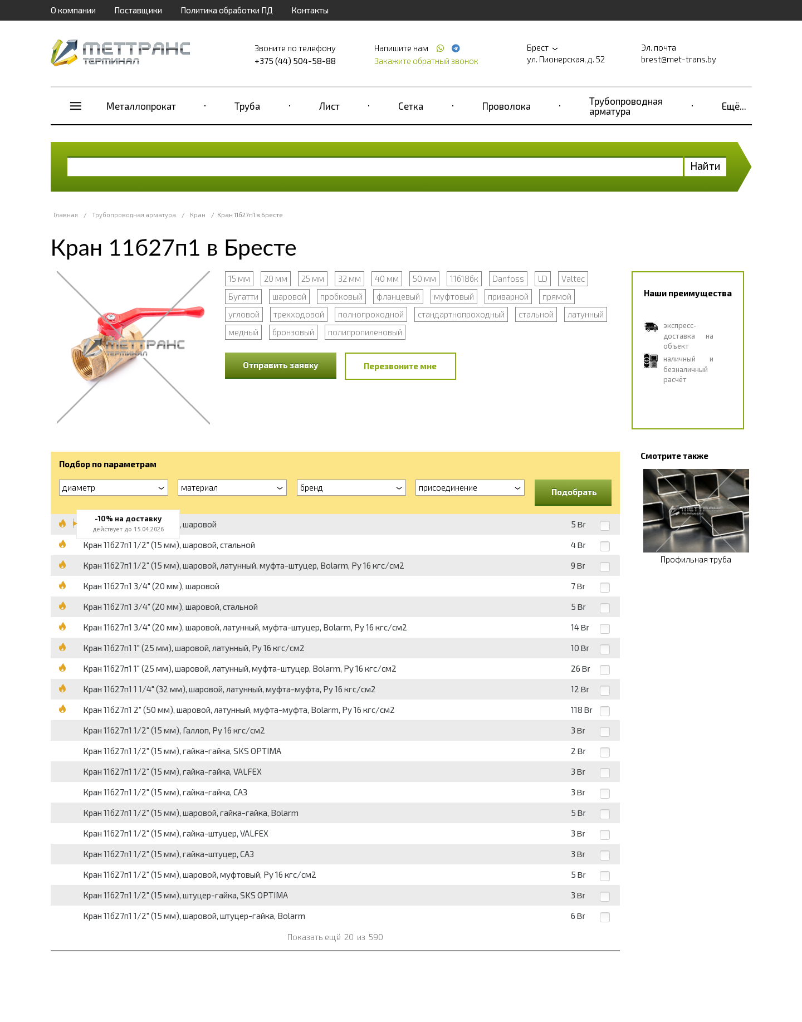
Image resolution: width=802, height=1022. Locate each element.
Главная (65, 214)
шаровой (289, 296)
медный (243, 332)
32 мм (349, 278)
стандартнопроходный (461, 314)
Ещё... (734, 106)
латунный (586, 314)
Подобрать (574, 492)
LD (542, 278)
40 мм (387, 278)
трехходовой (298, 314)
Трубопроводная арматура (626, 106)
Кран (198, 214)
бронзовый (293, 332)
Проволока (506, 106)
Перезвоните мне (400, 366)
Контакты (310, 10)
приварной (508, 296)
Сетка (410, 106)
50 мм (424, 278)
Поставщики (138, 10)
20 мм (275, 278)
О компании (73, 10)
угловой (244, 314)
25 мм (312, 278)
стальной (536, 314)
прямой (556, 296)
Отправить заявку (281, 365)
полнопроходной (371, 314)
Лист (329, 106)
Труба (247, 106)
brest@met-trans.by (678, 59)
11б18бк (464, 278)
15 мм (239, 278)
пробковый (341, 296)
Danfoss (508, 278)
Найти (705, 165)
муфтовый (454, 296)
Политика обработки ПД (226, 10)
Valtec (573, 278)
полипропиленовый (365, 332)
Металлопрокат (141, 106)
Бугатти (243, 296)
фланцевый (398, 296)
